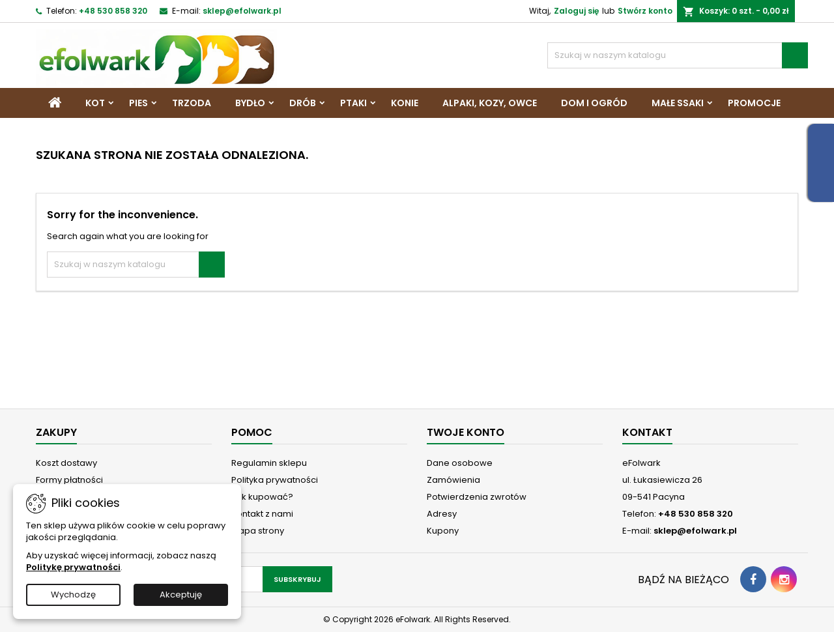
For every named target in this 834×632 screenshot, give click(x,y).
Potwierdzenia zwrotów (476, 497)
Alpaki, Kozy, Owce (489, 102)
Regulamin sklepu (269, 463)
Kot (95, 102)
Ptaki (353, 102)
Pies (138, 102)
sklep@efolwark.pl (242, 10)
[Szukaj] (677, 55)
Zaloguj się (576, 10)
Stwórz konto (645, 10)
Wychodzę (73, 594)
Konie (404, 102)
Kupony (443, 530)
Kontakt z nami (262, 514)
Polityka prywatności (274, 480)
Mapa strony (257, 530)
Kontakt (647, 432)
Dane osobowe (460, 463)
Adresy (442, 514)
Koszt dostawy (66, 463)
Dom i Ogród (594, 102)
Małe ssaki (678, 102)
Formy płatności (69, 480)
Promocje (754, 102)
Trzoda (191, 102)
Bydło (250, 102)
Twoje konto (465, 432)
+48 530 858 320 (113, 10)
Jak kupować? (262, 497)
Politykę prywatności (73, 567)
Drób (302, 102)
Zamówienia (453, 480)
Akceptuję (181, 594)
